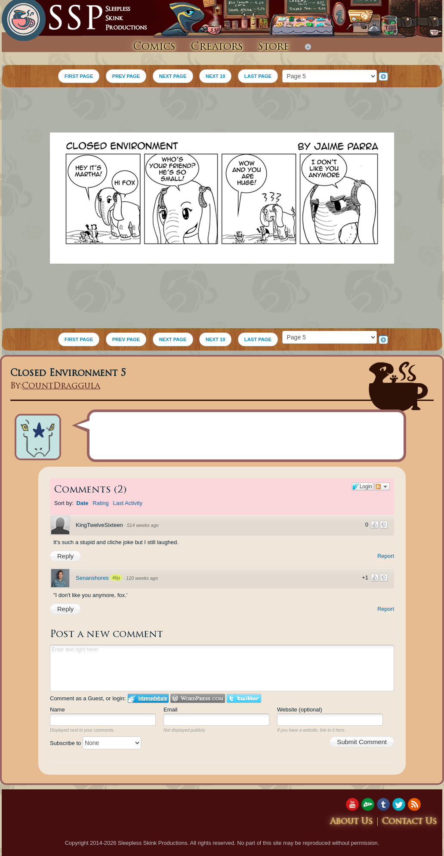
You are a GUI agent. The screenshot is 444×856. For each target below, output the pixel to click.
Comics (154, 47)
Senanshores (92, 578)
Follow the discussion (382, 486)
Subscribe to (95, 743)
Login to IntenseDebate (148, 698)
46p (116, 577)
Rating (100, 503)
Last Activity (127, 503)
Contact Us (409, 822)
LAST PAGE (257, 76)
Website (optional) (299, 709)
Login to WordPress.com (197, 698)
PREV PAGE (126, 76)
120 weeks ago (142, 578)
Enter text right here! (222, 668)
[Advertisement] (222, 111)
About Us (351, 822)
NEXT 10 (215, 76)
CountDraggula (61, 386)
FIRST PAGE (79, 76)
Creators (217, 47)
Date (82, 503)
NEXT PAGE (173, 76)
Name (57, 709)
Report (385, 556)
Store (274, 47)
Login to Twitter (244, 698)
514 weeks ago (143, 525)
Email (170, 709)
